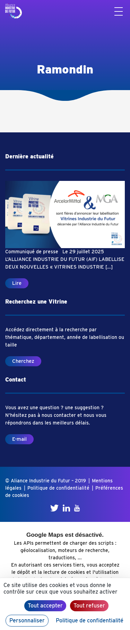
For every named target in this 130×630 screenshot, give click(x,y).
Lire (16, 283)
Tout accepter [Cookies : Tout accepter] (45, 605)
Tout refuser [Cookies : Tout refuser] (89, 605)
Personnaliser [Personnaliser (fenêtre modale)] (27, 620)
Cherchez (23, 361)
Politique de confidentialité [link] (89, 620)
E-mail (19, 439)
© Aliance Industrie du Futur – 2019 (45, 480)
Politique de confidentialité (58, 488)
